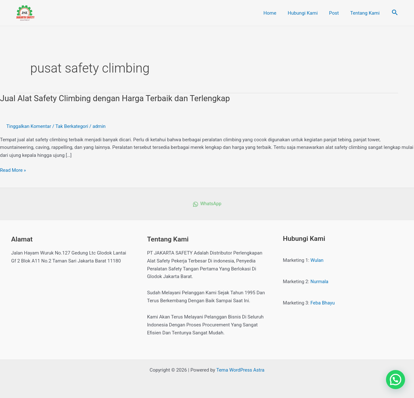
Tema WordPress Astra (240, 370)
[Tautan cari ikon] (395, 13)
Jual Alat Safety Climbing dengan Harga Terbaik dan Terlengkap (116, 98)
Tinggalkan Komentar (29, 126)
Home (276, 13)
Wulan (317, 260)
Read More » (13, 169)
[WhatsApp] (207, 204)
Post (337, 13)
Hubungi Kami (307, 13)
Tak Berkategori (72, 126)
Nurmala (319, 281)
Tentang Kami (366, 13)
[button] (395, 379)
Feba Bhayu (322, 303)
